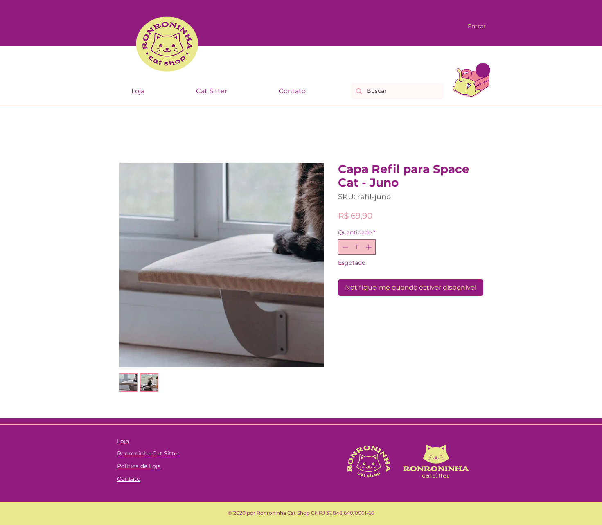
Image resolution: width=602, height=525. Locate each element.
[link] (483, 70)
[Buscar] (396, 91)
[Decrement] (344, 247)
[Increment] (369, 247)
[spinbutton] (356, 247)
